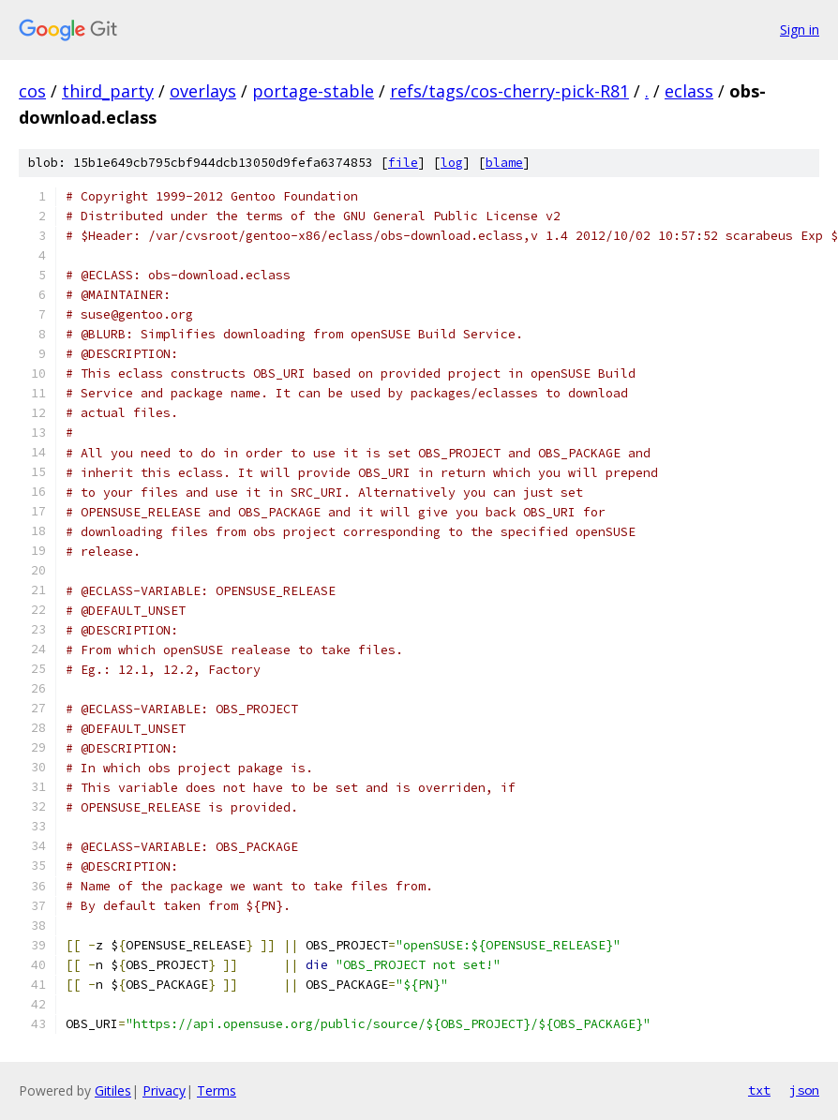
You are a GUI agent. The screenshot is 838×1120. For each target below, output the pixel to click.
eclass (689, 91)
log (452, 163)
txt (759, 1090)
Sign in (799, 29)
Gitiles (113, 1090)
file (403, 163)
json (804, 1090)
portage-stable (313, 91)
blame (504, 163)
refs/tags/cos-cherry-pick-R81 (509, 91)
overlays (203, 91)
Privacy (164, 1090)
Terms (216, 1090)
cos (32, 91)
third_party (108, 91)
